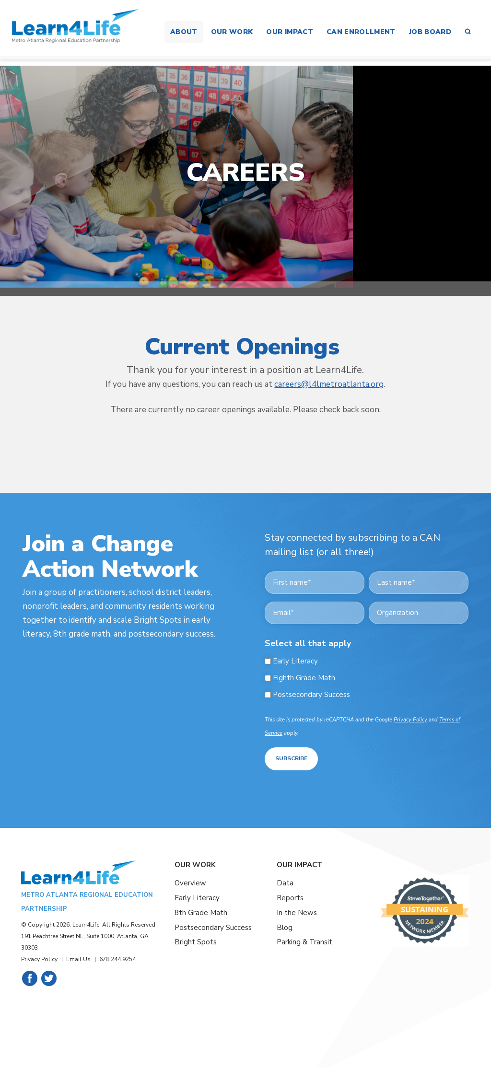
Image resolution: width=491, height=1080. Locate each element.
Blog (284, 926)
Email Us (78, 958)
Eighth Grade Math (304, 678)
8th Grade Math (201, 911)
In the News (297, 911)
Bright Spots (196, 941)
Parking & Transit (304, 941)
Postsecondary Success (311, 694)
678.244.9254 (117, 958)
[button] (468, 32)
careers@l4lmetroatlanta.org (329, 384)
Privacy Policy (410, 719)
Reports (290, 896)
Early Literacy (295, 661)
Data (285, 882)
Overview (190, 882)
